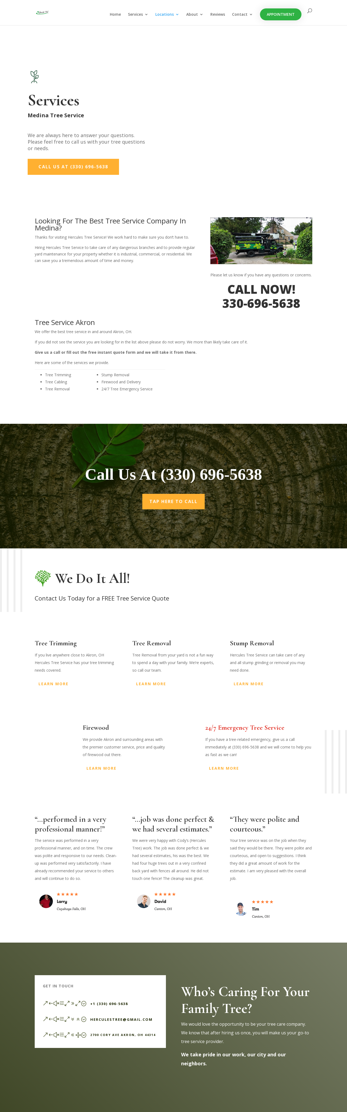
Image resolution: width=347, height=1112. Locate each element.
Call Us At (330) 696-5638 (73, 167)
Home (115, 15)
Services (135, 15)
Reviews (217, 15)
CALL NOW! (261, 289)
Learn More (53, 683)
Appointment (281, 14)
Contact (240, 15)
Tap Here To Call (173, 501)
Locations (164, 15)
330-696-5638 (261, 303)
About (192, 15)
